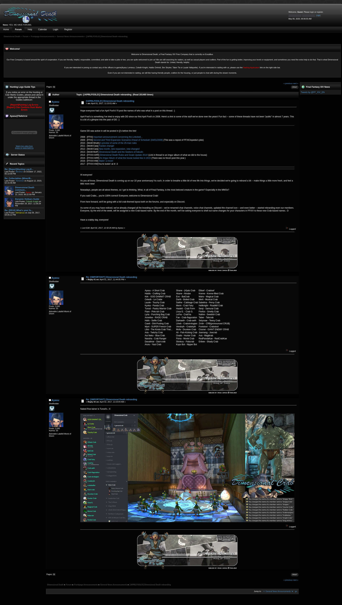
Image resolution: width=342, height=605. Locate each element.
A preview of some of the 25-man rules (118, 143)
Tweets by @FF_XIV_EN (313, 92)
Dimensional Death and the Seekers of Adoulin (121, 152)
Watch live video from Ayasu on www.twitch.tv (24, 147)
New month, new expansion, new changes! (119, 149)
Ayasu (55, 101)
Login (55, 29)
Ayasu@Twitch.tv (18, 116)
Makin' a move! (106, 161)
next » (295, 83)
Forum (18, 29)
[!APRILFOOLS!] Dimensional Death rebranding (110, 101)
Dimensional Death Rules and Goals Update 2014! (124, 155)
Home (6, 29)
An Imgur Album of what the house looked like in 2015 (125, 158)
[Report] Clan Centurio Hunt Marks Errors (24, 108)
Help (30, 29)
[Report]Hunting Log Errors (24, 105)
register (320, 12)
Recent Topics (17, 164)
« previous (288, 83)
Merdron (19, 172)
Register (68, 29)
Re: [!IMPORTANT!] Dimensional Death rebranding (111, 277)
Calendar (42, 29)
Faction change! (106, 146)
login (312, 12)
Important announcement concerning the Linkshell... (118, 137)
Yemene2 (20, 181)
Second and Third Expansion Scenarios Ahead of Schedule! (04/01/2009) (128, 140)
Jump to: (257, 591)
